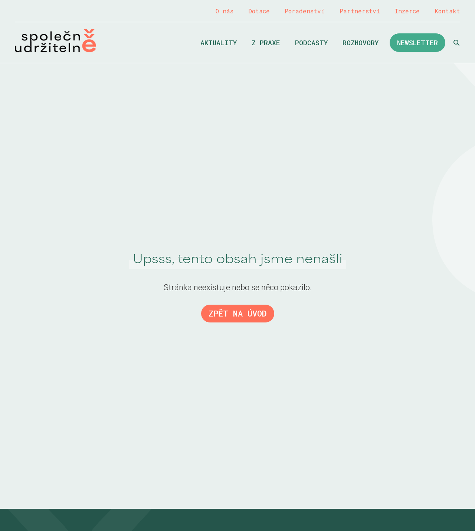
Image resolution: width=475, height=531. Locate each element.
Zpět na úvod (238, 313)
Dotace (259, 11)
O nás (224, 11)
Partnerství (360, 11)
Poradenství (305, 11)
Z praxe (266, 42)
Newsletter (417, 42)
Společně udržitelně (55, 40)
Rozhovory (361, 42)
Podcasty (311, 42)
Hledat (456, 42)
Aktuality (218, 42)
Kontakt (447, 11)
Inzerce (407, 11)
